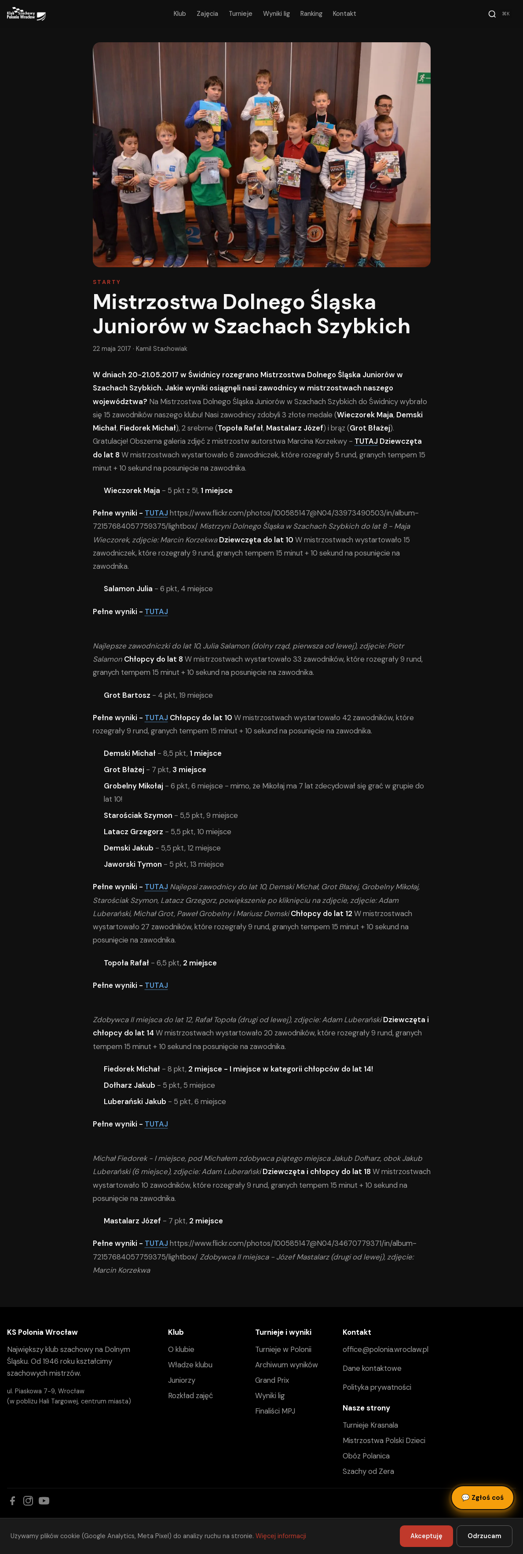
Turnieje (240, 14)
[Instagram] (28, 1500)
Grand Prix (272, 1380)
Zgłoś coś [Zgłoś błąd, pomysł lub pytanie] (482, 1497)
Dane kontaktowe (372, 1368)
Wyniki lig (276, 14)
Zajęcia (207, 14)
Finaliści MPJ (275, 1411)
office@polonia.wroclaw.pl (385, 1349)
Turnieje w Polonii (283, 1349)
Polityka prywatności (377, 1387)
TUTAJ (156, 513)
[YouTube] (44, 1500)
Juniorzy (181, 1380)
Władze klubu (190, 1365)
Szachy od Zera (368, 1471)
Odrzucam (484, 1536)
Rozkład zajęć (190, 1395)
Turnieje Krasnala (370, 1425)
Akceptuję (426, 1536)
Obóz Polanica (366, 1456)
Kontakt (344, 14)
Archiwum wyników (286, 1365)
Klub (180, 14)
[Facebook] (12, 1500)
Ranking (311, 14)
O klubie (181, 1349)
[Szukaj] (500, 14)
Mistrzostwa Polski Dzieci (384, 1440)
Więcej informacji (281, 1536)
